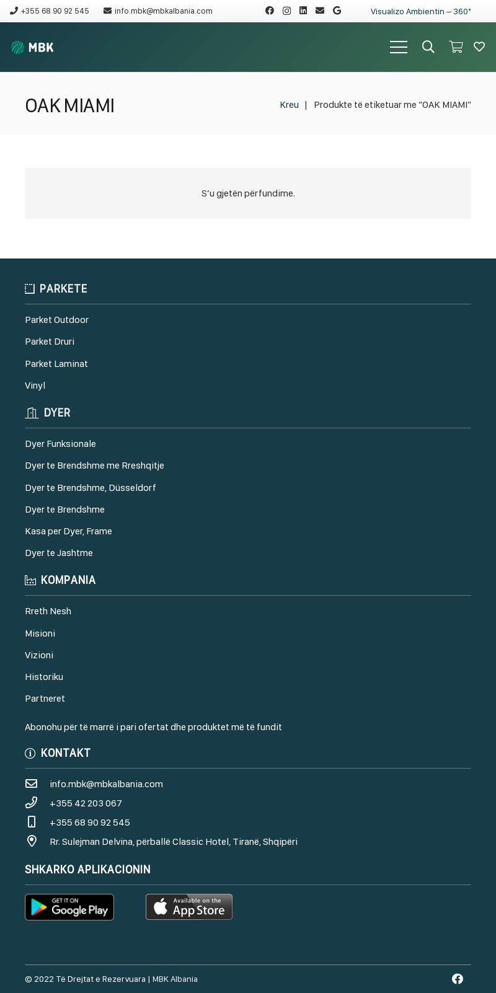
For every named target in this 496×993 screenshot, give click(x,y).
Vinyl (35, 385)
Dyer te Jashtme (59, 552)
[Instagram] (287, 10)
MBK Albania (175, 979)
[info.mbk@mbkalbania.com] (37, 783)
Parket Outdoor (57, 319)
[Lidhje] (32, 47)
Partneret (45, 698)
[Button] (479, 47)
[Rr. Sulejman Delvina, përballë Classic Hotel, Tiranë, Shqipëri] (37, 841)
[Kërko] (428, 47)
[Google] (337, 10)
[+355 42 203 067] (37, 803)
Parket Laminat (56, 363)
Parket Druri (49, 341)
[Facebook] (269, 10)
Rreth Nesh (48, 611)
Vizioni (39, 655)
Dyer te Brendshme (65, 509)
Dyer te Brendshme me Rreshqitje (94, 465)
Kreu (289, 104)
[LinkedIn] (303, 10)
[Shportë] (455, 47)
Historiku (44, 676)
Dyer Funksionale (60, 443)
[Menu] (398, 47)
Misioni (40, 633)
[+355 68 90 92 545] (37, 822)
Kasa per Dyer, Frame (68, 531)
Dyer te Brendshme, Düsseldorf (90, 487)
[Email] (320, 10)
